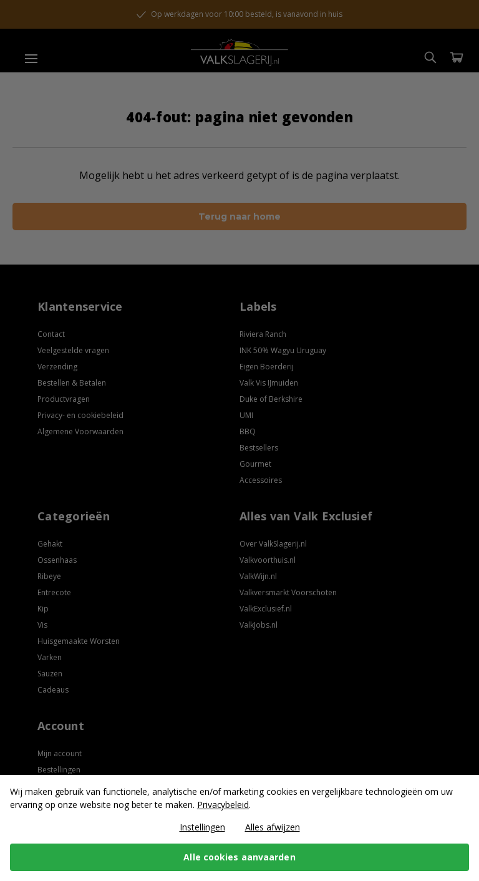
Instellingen (202, 827)
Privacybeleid (223, 804)
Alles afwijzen (272, 827)
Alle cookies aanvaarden (239, 857)
